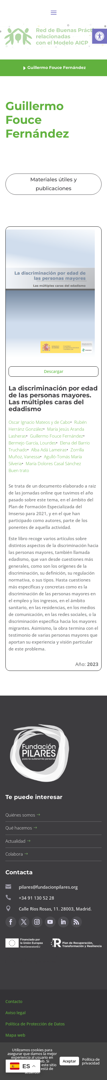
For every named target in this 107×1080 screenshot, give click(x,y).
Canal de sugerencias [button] (33, 961)
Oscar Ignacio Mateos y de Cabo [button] (39, 422)
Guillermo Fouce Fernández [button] (56, 436)
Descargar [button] (53, 371)
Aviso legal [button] (16, 1012)
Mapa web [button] (15, 1035)
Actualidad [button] (15, 841)
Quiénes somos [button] (20, 815)
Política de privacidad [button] (91, 1061)
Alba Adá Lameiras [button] (48, 450)
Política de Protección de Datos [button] (35, 1024)
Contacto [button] (14, 1001)
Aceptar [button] (69, 1061)
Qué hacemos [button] (18, 828)
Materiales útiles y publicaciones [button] (53, 184)
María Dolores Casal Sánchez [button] (53, 463)
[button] (99, 36)
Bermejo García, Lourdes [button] (32, 443)
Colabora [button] (14, 854)
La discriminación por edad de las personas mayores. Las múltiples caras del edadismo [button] (53, 398)
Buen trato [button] (19, 470)
